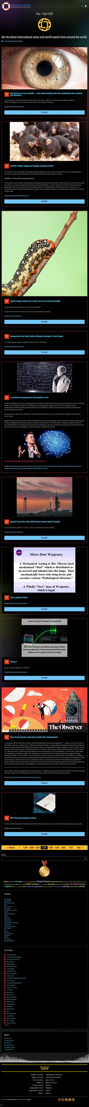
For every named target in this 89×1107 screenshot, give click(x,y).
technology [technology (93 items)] (66, 887)
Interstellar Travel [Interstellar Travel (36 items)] (59, 884)
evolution (40, 466)
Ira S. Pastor (10, 1020)
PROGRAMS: (48, 1088)
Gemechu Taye (11, 971)
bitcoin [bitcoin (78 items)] (61, 882)
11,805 (63, 847)
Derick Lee (10, 992)
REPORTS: (48, 1085)
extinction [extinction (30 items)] (13, 884)
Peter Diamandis (9, 903)
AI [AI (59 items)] (8, 882)
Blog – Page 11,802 (44, 14)
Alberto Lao (10, 995)
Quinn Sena (10, 962)
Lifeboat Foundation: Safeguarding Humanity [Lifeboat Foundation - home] (40, 6)
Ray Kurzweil (8, 906)
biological (7, 935)
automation (7, 928)
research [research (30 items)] (44, 886)
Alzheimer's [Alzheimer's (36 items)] (11, 882)
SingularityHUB (8, 1049)
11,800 (31, 847)
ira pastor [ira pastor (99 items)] (66, 884)
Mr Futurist (7, 1043)
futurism (45, 466)
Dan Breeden (11, 964)
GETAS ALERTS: (49, 1077)
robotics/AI (18, 316)
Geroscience (8, 1038)
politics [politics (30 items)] (20, 886)
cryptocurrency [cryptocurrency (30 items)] (79, 881)
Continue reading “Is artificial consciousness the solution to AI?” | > (25, 461)
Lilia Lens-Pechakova (14, 777)
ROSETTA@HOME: (33, 1091)
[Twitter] (62, 1099)
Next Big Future (8, 1045)
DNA (5, 905)
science (14, 468)
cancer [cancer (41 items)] (74, 882)
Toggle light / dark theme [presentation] (86, 6)
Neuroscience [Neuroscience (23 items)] (16, 886)
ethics (36, 466)
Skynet (18, 468)
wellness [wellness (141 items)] (82, 886)
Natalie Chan (11, 1004)
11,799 (25, 847)
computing (19, 466)
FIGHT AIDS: (35, 1085)
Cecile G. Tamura (12, 987)
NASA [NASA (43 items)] (13, 887)
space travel (20, 532)
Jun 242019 (6, 94)
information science (68, 466)
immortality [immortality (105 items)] (51, 884)
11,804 (57, 847)
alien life (6, 917)
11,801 (37, 847)
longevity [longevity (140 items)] (8, 886)
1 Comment (45, 468)
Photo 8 (13, 662)
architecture (7, 921)
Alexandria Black (12, 828)
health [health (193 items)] (28, 884)
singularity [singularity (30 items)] (51, 886)
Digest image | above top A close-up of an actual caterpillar (35, 301)
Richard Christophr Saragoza (15, 603)
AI (31, 468)
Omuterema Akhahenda (14, 983)
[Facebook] (59, 1099)
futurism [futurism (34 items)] (21, 884)
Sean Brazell (10, 1002)
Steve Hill (11, 196)
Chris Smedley (11, 1023)
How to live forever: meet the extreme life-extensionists (34, 737)
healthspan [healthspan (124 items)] (35, 884)
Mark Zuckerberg (9, 914)
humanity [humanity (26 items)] (41, 884)
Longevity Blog (8, 1040)
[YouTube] (69, 1099)
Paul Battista (12, 107)
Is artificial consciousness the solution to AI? (29, 397)
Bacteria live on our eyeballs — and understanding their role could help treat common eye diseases (46, 94)
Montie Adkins (11, 1018)
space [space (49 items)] (54, 886)
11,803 (51, 847)
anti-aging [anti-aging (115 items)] (18, 882)
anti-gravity (7, 919)
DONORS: (39, 1083)
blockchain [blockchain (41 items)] (65, 882)
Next (78, 847)
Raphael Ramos (11, 999)
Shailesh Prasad (12, 966)
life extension (26, 196)
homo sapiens (50, 466)
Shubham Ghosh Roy (13, 959)
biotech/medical (20, 107)
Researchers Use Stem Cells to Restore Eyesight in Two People (36, 336)
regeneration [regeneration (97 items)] (39, 887)
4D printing (7, 901)
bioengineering (8, 933)
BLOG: (47, 1080)
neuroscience (38, 777)
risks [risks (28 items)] (47, 886)
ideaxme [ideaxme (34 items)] (45, 884)
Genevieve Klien (12, 532)
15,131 (71, 847)
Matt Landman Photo (19, 597)
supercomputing (24, 468)
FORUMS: (40, 1093)
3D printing (7, 899)
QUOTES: (47, 1093)
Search (85, 859)
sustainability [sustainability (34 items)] (59, 887)
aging (6, 915)
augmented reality (9, 926)
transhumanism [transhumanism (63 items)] (74, 887)
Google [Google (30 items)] (24, 884)
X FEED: (34, 1080)
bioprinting (7, 939)
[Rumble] (73, 1099)
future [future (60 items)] (17, 884)
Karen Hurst (10, 976)
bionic (6, 937)
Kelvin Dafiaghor (12, 973)
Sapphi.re (29, 1100)
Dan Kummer (11, 980)
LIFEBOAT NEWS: (49, 1075)
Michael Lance (11, 1013)
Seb (8, 1011)
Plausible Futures (9, 1047)
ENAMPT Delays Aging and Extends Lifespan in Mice (32, 166)
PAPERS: (47, 1091)
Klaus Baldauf (11, 985)
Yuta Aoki (10, 990)
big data (6, 932)
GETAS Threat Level (44, 1068)
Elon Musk (32, 466)
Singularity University (10, 910)
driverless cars (26, 466)
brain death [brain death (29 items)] (70, 881)
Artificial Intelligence (37, 468)
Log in (5, 41)
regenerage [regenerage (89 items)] (30, 887)
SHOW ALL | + (6, 1025)
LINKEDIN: (34, 1077)
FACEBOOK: (33, 1075)
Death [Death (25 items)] (85, 881)
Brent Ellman (11, 1009)
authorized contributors (15, 41)
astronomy (7, 924)
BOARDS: (48, 1083)
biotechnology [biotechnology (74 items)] (54, 882)
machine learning (8, 468)
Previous (12, 847)
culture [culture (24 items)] (83, 881)
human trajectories (58, 466)
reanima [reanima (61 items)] (24, 887)
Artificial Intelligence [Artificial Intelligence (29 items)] (26, 881)
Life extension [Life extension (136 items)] (75, 884)
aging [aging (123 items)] (5, 882)
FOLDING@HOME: (34, 1088)
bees (5, 930)
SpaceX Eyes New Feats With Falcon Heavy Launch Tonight (35, 521)
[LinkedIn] (66, 1099)
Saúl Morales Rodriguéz (14, 957)
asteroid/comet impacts (11, 923)
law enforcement (77, 466)
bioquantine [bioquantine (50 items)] (33, 881)
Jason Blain (10, 1016)
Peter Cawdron (12, 466)
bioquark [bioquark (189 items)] (40, 881)
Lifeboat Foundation (12, 1100)
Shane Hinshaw (11, 997)
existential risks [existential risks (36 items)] (7, 884)
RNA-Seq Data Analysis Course (23, 818)
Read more (44, 112)
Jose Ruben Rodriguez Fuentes (16, 978)
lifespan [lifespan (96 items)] (82, 884)
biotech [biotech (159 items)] (47, 881)
